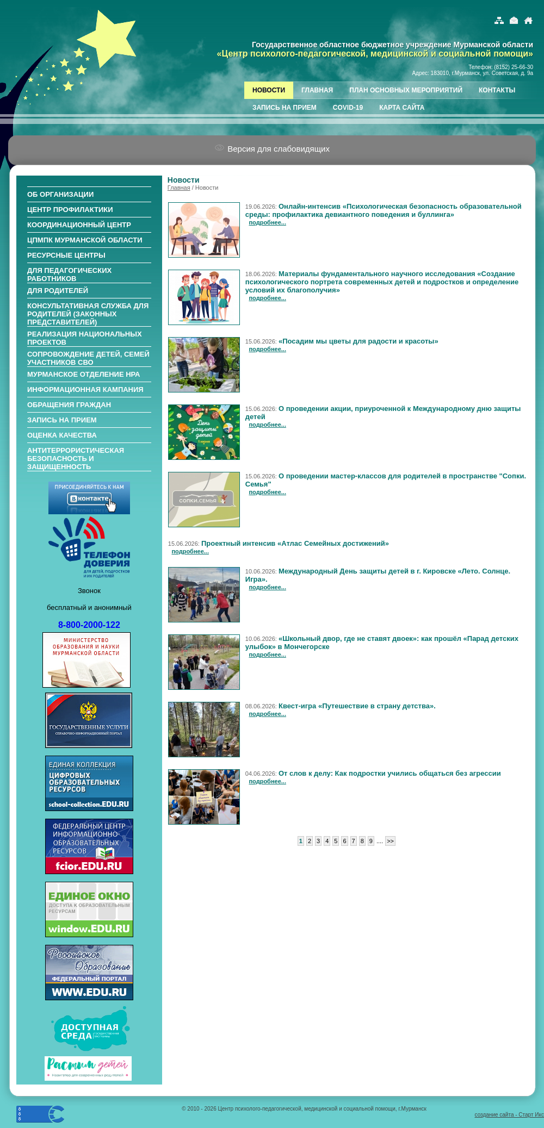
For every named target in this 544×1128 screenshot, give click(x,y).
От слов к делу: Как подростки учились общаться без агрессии (390, 773)
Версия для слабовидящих (272, 148)
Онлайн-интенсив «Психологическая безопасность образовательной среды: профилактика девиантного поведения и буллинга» (383, 210)
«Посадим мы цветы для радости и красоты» (358, 341)
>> (390, 841)
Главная (179, 187)
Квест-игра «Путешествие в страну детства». (357, 706)
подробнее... (267, 222)
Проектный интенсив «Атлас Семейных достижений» (295, 543)
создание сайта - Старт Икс (509, 1115)
